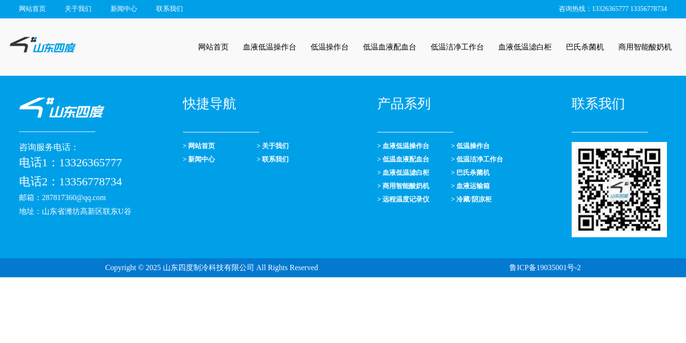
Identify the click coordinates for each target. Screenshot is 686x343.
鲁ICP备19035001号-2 (545, 267)
